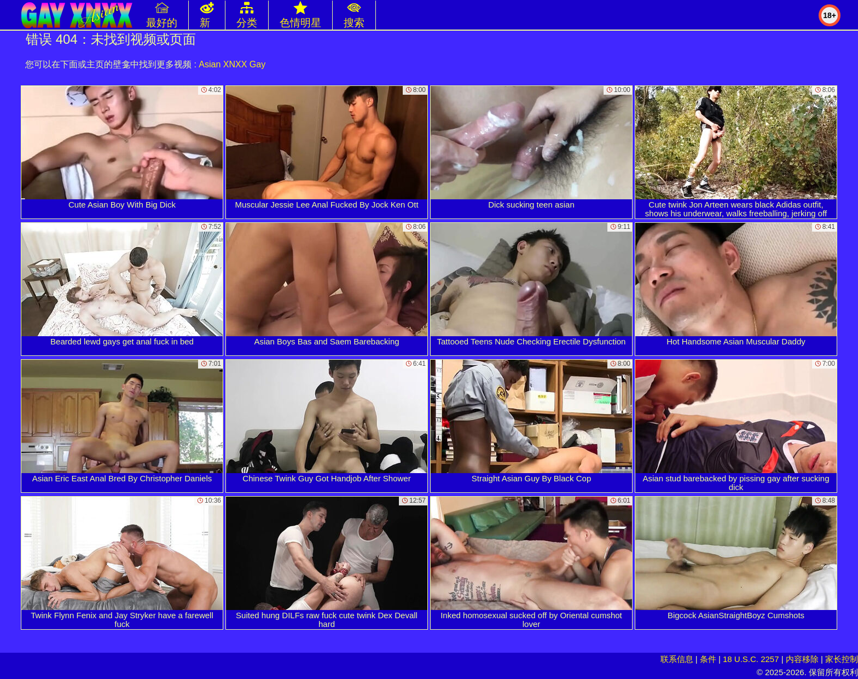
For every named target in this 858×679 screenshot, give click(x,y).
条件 (708, 659)
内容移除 (802, 659)
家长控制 (841, 659)
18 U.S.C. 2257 (751, 659)
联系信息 (676, 659)
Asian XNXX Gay (232, 64)
